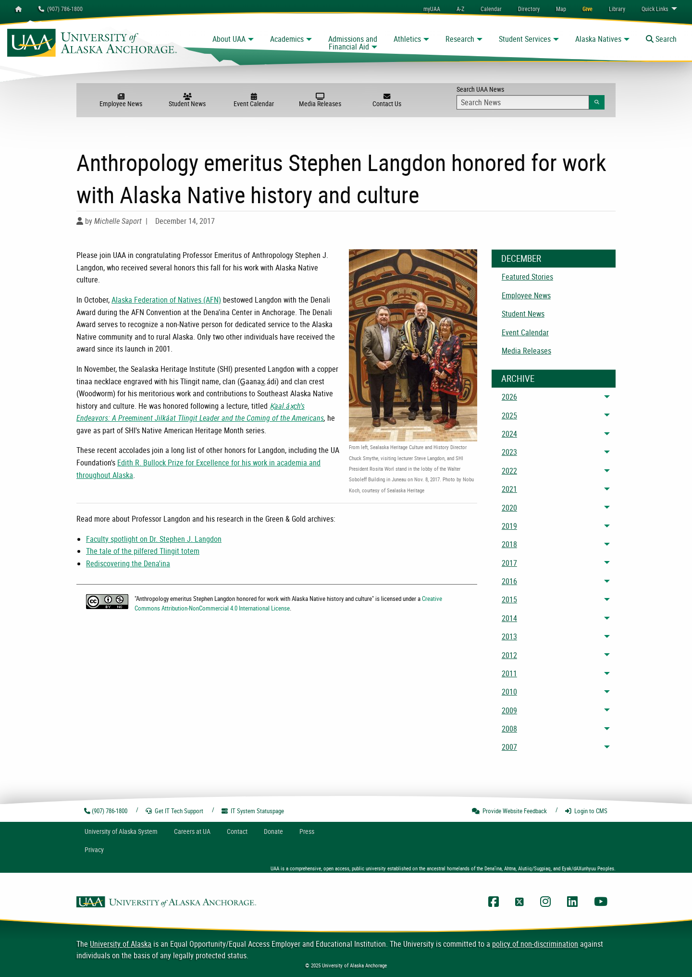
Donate (273, 831)
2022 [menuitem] (509, 470)
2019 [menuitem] (509, 526)
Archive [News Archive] (517, 378)
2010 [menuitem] (509, 691)
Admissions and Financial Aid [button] (352, 43)
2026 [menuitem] (509, 396)
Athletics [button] (407, 39)
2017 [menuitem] (509, 563)
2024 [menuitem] (509, 433)
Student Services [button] (525, 39)
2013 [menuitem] (509, 636)
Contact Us (386, 100)
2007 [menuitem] (509, 747)
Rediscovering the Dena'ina (128, 563)
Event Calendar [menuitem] (525, 332)
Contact (237, 831)
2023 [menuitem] (509, 452)
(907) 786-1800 (60, 8)
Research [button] (459, 39)
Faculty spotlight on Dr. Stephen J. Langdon (154, 539)
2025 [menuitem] (509, 415)
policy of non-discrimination (535, 944)
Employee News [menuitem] (526, 295)
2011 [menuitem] (509, 673)
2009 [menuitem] (509, 710)
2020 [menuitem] (509, 507)
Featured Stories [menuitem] (527, 276)
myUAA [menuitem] (431, 8)
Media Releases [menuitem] (526, 350)
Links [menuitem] (655, 8)
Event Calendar (254, 100)
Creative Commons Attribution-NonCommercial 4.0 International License (288, 603)
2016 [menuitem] (509, 581)
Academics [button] (287, 39)
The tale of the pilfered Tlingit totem (142, 551)
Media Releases (320, 100)
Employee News (121, 100)
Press (306, 831)
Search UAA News (530, 97)
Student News (187, 100)
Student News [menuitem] (523, 313)
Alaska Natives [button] (598, 39)
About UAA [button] (229, 39)
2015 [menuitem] (509, 599)
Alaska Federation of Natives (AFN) (166, 299)
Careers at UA (192, 831)
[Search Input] (523, 102)
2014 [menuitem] (509, 618)
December (521, 258)
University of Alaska (120, 944)
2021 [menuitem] (509, 489)
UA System (121, 831)
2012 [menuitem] (509, 655)
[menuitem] (491, 8)
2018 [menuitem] (509, 544)
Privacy (94, 849)
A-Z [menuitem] (460, 8)
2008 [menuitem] (509, 728)
